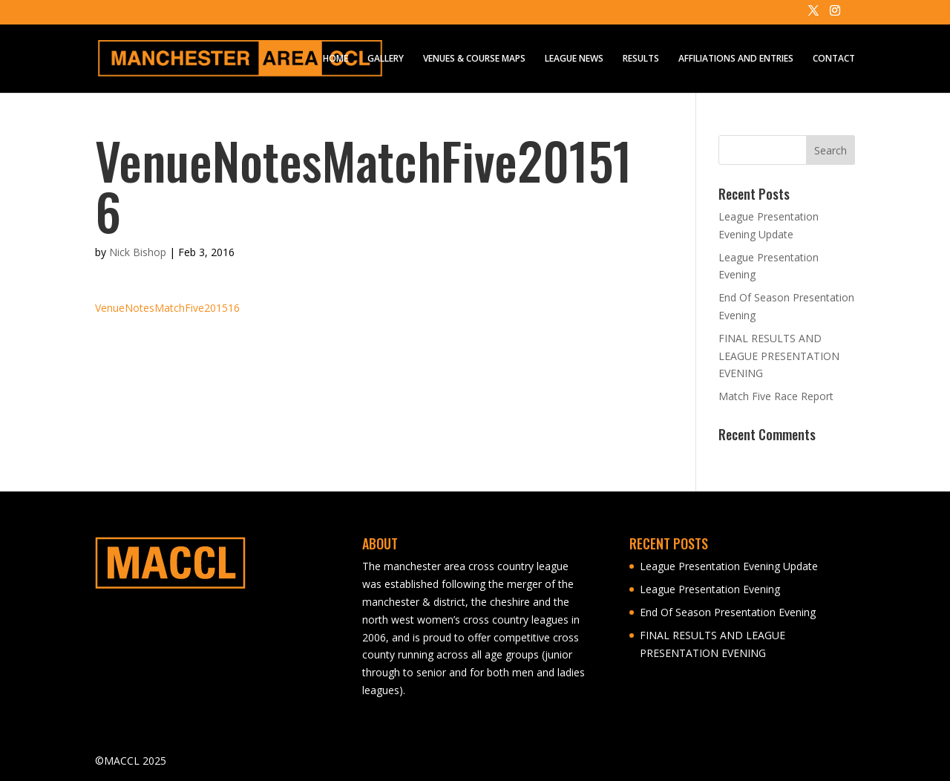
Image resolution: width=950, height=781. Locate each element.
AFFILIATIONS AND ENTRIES (735, 59)
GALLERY (385, 59)
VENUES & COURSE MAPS (474, 59)
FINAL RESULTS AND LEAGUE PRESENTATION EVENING (778, 356)
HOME (335, 59)
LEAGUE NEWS (574, 59)
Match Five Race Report (775, 396)
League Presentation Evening (710, 589)
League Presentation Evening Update (729, 566)
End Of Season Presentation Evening (728, 612)
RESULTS (641, 59)
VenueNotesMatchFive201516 (167, 308)
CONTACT (834, 59)
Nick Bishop (137, 252)
